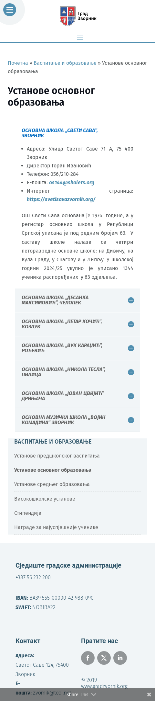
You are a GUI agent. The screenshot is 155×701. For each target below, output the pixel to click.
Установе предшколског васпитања (57, 456)
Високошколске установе (44, 499)
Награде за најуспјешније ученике (56, 527)
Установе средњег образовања (52, 484)
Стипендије (27, 513)
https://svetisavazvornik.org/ (61, 199)
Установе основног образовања (52, 470)
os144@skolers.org (71, 182)
